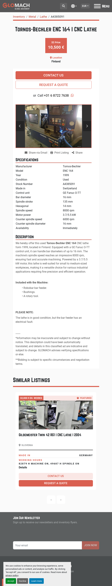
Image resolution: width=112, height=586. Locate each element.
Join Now (90, 545)
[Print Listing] (60, 153)
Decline (22, 581)
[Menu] (97, 6)
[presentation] (51, 499)
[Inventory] (19, 16)
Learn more (36, 581)
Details (23, 467)
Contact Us (53, 75)
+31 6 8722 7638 (56, 95)
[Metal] (32, 16)
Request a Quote (53, 85)
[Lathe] (43, 16)
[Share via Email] (36, 153)
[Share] (77, 153)
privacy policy (12, 575)
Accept (10, 581)
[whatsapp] (72, 95)
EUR (84, 6)
